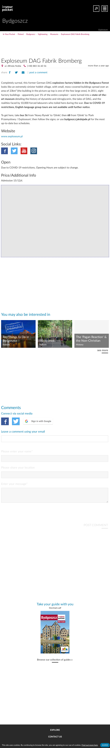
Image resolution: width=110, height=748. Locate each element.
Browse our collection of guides (54, 662)
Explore (55, 730)
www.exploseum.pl (12, 136)
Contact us (55, 737)
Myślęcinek (47, 340)
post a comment (38, 72)
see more (102, 350)
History (79, 345)
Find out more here (90, 745)
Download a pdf (55, 610)
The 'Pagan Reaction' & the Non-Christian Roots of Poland (91, 339)
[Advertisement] (67, 42)
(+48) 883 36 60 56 (36, 66)
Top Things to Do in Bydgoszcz (16, 339)
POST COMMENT (96, 527)
